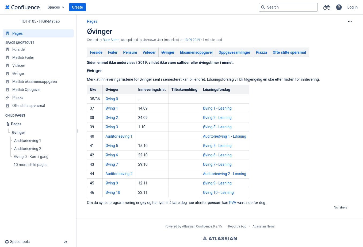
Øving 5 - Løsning (217, 146)
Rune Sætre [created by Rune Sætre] (111, 40)
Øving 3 (111, 127)
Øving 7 (111, 164)
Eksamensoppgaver (196, 52)
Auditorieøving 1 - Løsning (224, 136)
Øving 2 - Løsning (217, 117)
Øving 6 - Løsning (217, 155)
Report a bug (237, 226)
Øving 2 (111, 117)
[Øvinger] (38, 74)
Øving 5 (111, 146)
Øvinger (167, 52)
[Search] (263, 7)
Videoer (149, 52)
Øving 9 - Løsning (217, 183)
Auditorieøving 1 (118, 136)
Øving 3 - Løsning (217, 127)
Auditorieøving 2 (118, 174)
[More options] (350, 21)
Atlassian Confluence (197, 226)
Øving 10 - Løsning (218, 192)
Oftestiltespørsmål (289, 52)
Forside (96, 52)
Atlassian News (264, 226)
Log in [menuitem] (352, 7)
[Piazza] (38, 98)
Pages (92, 21)
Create (77, 7)
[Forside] (38, 49)
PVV (232, 202)
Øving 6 (111, 155)
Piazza (261, 52)
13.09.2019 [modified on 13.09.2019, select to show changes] (192, 40)
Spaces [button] (54, 7)
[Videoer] (38, 65)
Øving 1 (111, 108)
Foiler (113, 52)
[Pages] (38, 33)
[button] (339, 7)
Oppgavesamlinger (234, 52)
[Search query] (288, 7)
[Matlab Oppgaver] (38, 90)
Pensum (130, 52)
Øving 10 (112, 192)
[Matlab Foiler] (38, 57)
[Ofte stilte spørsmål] (38, 106)
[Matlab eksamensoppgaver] (38, 82)
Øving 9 (111, 183)
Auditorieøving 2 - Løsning (224, 174)
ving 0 (113, 99)
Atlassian (220, 238)
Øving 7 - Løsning (217, 164)
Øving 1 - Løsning (217, 108)
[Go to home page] (22, 7)
